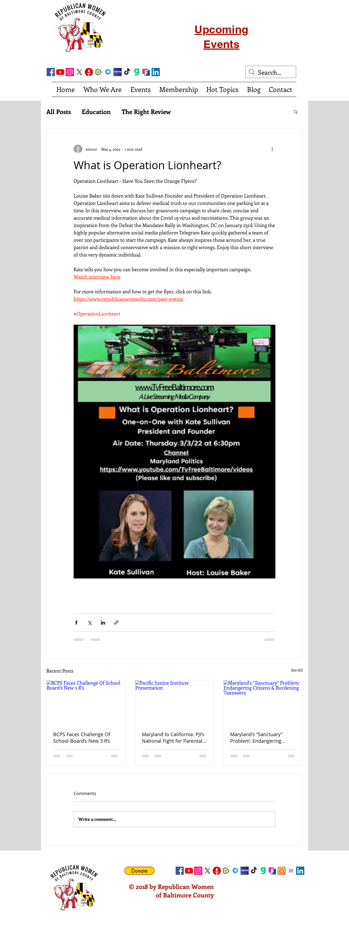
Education (96, 112)
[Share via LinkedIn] (103, 622)
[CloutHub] (282, 871)
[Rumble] (98, 72)
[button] (295, 111)
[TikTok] (127, 72)
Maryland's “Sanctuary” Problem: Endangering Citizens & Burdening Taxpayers (256, 737)
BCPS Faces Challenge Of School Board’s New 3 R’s (81, 737)
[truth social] (117, 72)
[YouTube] (60, 72)
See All (297, 670)
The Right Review (146, 112)
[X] (79, 72)
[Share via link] (116, 622)
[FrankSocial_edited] (146, 72)
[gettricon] (89, 72)
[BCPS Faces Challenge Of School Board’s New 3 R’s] (86, 702)
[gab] (137, 72)
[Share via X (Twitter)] (89, 622)
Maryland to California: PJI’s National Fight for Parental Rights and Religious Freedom (173, 737)
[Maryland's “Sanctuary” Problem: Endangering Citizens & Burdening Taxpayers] (263, 702)
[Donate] (139, 871)
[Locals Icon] (291, 871)
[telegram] (108, 72)
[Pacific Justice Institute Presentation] (174, 702)
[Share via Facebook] (76, 622)
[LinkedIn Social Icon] (156, 72)
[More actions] (272, 149)
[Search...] (271, 72)
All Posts (58, 112)
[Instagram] (70, 72)
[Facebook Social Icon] (51, 72)
